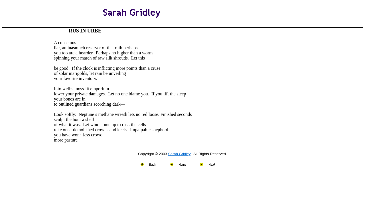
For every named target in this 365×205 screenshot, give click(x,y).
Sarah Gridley (179, 154)
